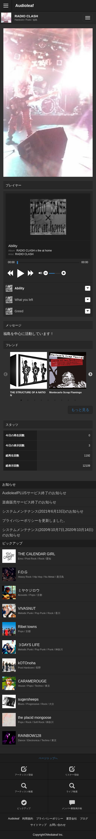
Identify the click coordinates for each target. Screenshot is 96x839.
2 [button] (28, 400)
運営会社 (71, 818)
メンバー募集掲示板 (72, 805)
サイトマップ (38, 824)
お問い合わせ (57, 824)
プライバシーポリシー (49, 818)
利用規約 (27, 818)
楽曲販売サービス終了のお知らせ (29, 502)
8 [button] (68, 400)
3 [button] (34, 400)
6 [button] (55, 400)
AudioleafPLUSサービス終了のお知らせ (34, 493)
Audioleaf (24, 5)
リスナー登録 (72, 771)
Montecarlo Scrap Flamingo (67, 373)
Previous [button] (5, 374)
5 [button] (48, 400)
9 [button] (75, 400)
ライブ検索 (72, 788)
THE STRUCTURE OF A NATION (28, 374)
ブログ (84, 818)
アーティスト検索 (24, 788)
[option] (28, 374)
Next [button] (90, 374)
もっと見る (80, 410)
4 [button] (41, 400)
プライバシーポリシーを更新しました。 (34, 520)
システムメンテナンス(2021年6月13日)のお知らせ (42, 511)
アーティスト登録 (24, 771)
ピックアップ (24, 805)
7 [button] (61, 400)
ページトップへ (48, 758)
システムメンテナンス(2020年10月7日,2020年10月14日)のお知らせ (47, 532)
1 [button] (21, 400)
